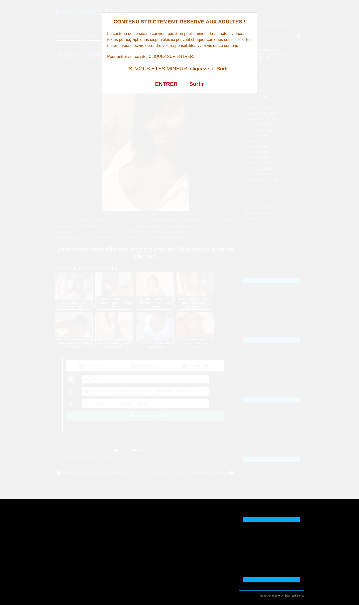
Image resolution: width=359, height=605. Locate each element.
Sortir (196, 84)
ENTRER (166, 84)
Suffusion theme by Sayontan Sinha (282, 595)
